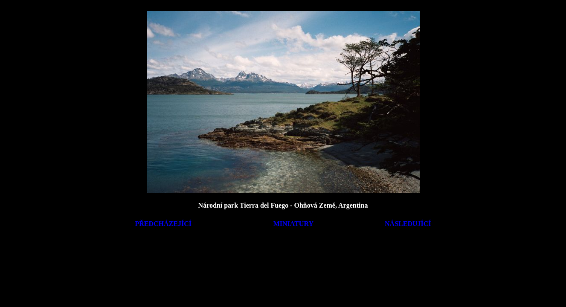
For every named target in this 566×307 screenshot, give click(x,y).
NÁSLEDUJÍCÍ (408, 223)
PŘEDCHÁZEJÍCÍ (163, 223)
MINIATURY (293, 223)
